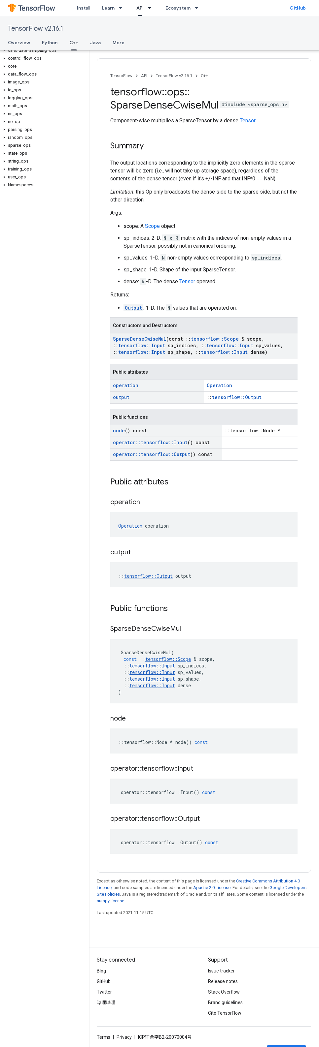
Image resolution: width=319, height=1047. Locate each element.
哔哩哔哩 (106, 1002)
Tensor (247, 120)
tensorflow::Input (141, 345)
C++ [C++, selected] (73, 43)
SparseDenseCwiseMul (139, 339)
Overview (19, 43)
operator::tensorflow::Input (150, 442)
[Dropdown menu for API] (152, 8)
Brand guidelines (225, 1002)
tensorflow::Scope (215, 339)
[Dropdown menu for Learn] (122, 8)
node (119, 430)
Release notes (223, 981)
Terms (103, 1037)
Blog (101, 970)
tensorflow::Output (237, 397)
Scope (152, 226)
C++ (204, 75)
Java (95, 43)
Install (83, 8)
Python (49, 43)
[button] (43, 50)
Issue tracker (221, 970)
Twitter (104, 992)
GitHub (298, 8)
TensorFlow (121, 75)
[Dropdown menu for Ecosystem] (198, 8)
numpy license (110, 900)
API (144, 75)
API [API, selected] (140, 8)
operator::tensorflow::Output (151, 454)
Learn (108, 8)
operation (125, 385)
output (121, 397)
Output (133, 308)
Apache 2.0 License (211, 887)
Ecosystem (178, 8)
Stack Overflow (224, 992)
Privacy (124, 1037)
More (118, 43)
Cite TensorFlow (224, 1013)
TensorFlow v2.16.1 (35, 28)
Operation (219, 385)
